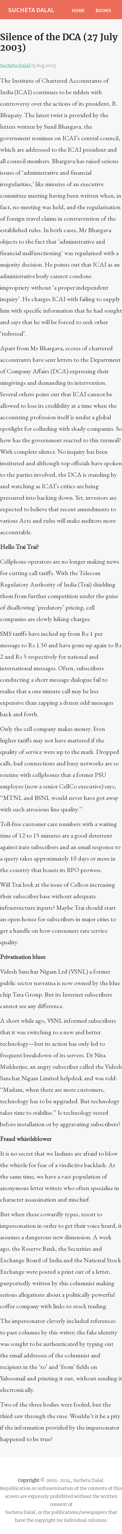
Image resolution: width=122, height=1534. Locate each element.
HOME (78, 10)
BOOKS (103, 10)
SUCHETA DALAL (31, 10)
